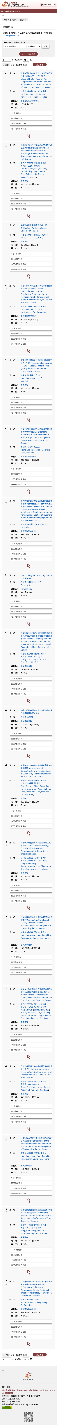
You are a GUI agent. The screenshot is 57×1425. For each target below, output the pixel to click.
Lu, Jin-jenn (40, 94)
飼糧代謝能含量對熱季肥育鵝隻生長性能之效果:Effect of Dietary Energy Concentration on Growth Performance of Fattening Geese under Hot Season (36, 848)
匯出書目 (39, 64)
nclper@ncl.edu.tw (11, 35)
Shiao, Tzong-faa (41, 786)
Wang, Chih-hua (44, 788)
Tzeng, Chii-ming (28, 449)
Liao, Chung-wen (28, 378)
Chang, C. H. (26, 659)
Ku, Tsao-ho (40, 174)
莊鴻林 (37, 857)
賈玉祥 (30, 860)
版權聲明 (9, 1393)
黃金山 (37, 1004)
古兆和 (30, 165)
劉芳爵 (30, 375)
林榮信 (30, 656)
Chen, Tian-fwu (27, 452)
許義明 (37, 162)
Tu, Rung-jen (26, 1305)
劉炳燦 (37, 783)
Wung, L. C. (25, 237)
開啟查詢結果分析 (12, 11)
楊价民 (37, 653)
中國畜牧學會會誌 (28, 456)
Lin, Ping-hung (27, 94)
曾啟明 (23, 447)
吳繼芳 (30, 717)
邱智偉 (37, 932)
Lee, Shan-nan (27, 168)
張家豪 (30, 653)
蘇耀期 (43, 91)
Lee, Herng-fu (46, 937)
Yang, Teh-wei (39, 171)
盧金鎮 (30, 91)
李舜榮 (43, 857)
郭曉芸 (23, 1299)
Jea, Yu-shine (41, 868)
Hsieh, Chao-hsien (28, 788)
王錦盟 (30, 857)
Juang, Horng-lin (28, 866)
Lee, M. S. (25, 380)
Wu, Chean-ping (39, 312)
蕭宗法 (30, 780)
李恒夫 (43, 932)
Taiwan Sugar (26, 588)
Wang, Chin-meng (28, 863)
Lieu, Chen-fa (40, 168)
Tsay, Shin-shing (43, 1012)
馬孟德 (23, 234)
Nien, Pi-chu (42, 1230)
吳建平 (43, 306)
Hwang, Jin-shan (28, 1012)
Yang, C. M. (37, 659)
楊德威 (43, 162)
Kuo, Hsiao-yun (27, 1302)
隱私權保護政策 (8, 1390)
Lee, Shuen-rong (44, 866)
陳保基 (23, 656)
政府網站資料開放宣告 (38, 1390)
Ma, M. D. (44, 234)
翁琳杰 (30, 234)
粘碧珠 (37, 1224)
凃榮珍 (37, 1299)
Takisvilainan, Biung (29, 937)
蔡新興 (43, 1004)
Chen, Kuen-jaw (27, 1018)
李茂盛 (37, 375)
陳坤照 (37, 1006)
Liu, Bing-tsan (27, 794)
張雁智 (23, 1224)
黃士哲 (23, 653)
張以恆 (30, 1299)
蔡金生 (30, 447)
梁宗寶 (37, 165)
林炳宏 (23, 91)
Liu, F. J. (40, 378)
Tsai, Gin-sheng (43, 449)
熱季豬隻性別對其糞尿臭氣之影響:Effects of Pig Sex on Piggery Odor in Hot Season (34, 228)
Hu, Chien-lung (40, 860)
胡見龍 (23, 857)
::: (3, 14)
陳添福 (37, 447)
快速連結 (47, 4)
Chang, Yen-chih (34, 1227)
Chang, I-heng (41, 1302)
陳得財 (23, 165)
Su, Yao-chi (41, 96)
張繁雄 (37, 234)
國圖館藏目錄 (16, 118)
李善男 (23, 162)
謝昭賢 (37, 780)
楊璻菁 (30, 932)
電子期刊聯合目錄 (18, 128)
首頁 (5, 20)
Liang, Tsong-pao (28, 176)
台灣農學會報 (26, 944)
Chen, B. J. (25, 662)
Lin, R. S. (35, 662)
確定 (45, 46)
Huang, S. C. (39, 656)
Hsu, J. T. (47, 659)
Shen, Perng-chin (28, 791)
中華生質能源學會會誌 (30, 100)
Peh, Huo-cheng (28, 96)
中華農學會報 (26, 666)
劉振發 (30, 162)
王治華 (43, 780)
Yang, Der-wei (27, 786)
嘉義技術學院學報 (28, 315)
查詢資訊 (13, 20)
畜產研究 (24, 180)
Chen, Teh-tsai (27, 174)
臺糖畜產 (24, 241)
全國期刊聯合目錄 (18, 123)
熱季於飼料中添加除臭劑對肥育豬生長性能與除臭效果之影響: (36, 711)
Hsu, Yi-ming (26, 171)
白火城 (37, 91)
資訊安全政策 (22, 1390)
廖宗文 (23, 375)
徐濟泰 (43, 653)
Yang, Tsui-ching (44, 935)
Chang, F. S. (37, 237)
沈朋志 (23, 783)
